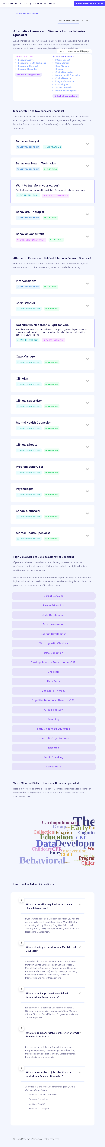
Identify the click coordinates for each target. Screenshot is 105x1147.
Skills (85, 20)
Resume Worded (29, 3)
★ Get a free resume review (89, 3)
